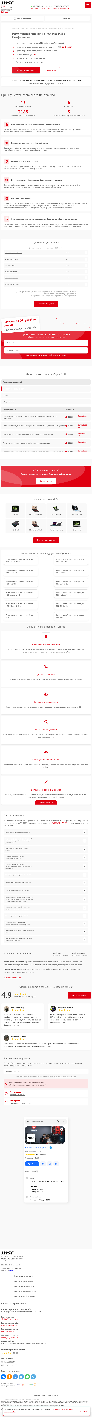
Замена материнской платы (13, 253)
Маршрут (32, 1168)
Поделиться (3, 1381)
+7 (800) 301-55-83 (41, 6)
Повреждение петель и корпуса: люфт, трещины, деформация (26, 443)
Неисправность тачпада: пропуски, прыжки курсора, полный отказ (28, 434)
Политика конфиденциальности (46, 1400)
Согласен (83, 1411)
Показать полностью (12, 982)
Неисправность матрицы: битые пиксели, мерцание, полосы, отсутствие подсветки (30, 417)
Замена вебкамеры (11, 271)
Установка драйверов (11, 278)
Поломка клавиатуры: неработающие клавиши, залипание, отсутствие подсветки (34, 426)
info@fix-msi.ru (7, 1336)
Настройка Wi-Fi (10, 265)
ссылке (11, 1275)
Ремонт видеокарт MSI (24, 1291)
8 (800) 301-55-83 (9, 1330)
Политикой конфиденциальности (65, 1081)
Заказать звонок (46, 481)
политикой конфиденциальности (55, 355)
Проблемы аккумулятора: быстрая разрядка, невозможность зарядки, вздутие (33, 452)
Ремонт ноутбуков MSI (24, 1286)
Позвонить (67, 18)
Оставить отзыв (79, 1000)
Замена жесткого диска (12, 284)
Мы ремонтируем (22, 18)
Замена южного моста (11, 259)
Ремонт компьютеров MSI (25, 1296)
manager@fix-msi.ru (9, 1342)
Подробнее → (82, 417)
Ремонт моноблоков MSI (24, 1301)
